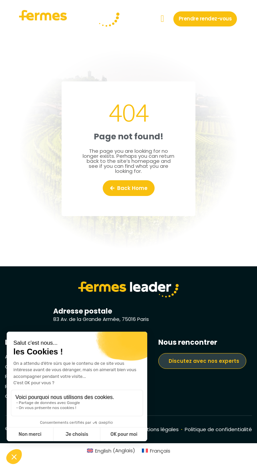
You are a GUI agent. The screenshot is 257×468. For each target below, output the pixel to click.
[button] (162, 19)
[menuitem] (111, 450)
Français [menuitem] (160, 450)
